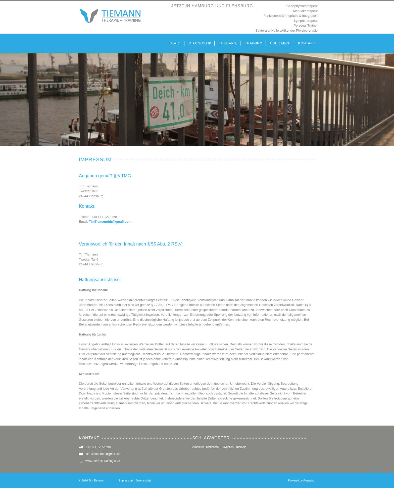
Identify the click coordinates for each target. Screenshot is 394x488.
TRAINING (253, 43)
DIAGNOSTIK (200, 43)
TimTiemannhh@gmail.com (110, 221)
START (175, 43)
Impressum (126, 480)
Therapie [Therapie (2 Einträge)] (241, 446)
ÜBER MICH (280, 43)
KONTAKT (306, 43)
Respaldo (309, 480)
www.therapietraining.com (102, 461)
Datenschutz (143, 480)
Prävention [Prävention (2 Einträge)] (227, 446)
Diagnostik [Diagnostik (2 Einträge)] (212, 446)
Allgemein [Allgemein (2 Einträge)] (198, 446)
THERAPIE (228, 43)
